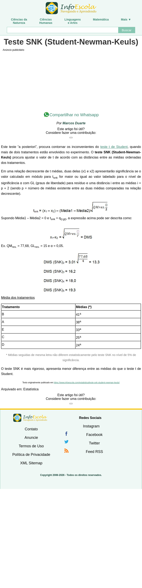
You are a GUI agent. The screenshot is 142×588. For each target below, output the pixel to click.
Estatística (31, 389)
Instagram (91, 426)
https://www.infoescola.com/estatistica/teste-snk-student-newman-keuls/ (87, 382)
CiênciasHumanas (45, 21)
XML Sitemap (31, 463)
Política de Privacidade (31, 454)
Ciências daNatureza (19, 21)
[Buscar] (62, 30)
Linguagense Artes (73, 21)
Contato (31, 429)
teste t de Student (114, 147)
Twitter (94, 443)
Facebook (94, 435)
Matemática (101, 19)
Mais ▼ (126, 19)
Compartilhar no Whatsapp (74, 115)
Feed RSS (94, 452)
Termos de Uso (31, 446)
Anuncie (31, 438)
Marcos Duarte (74, 123)
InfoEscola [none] (30, 418)
